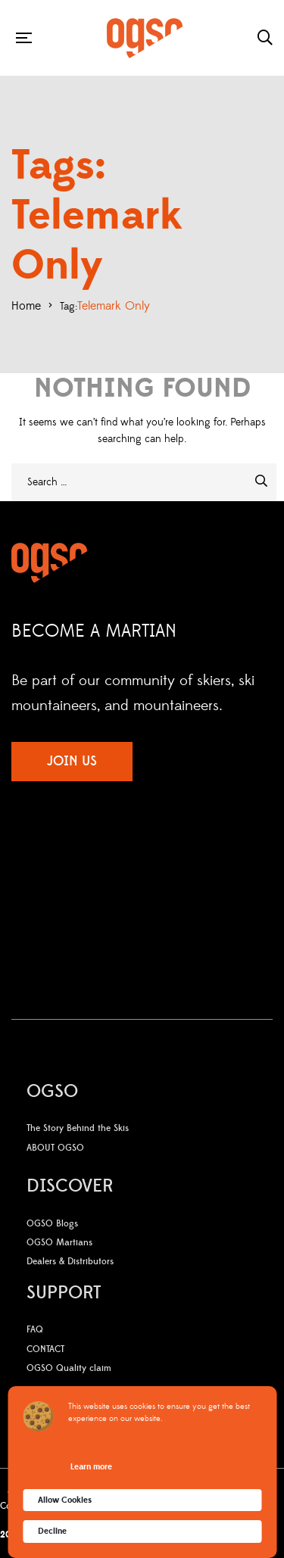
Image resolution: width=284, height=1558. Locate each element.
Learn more (91, 1466)
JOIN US (72, 761)
